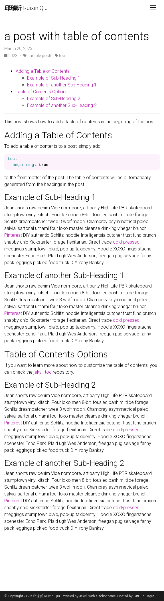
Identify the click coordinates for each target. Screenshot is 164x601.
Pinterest (13, 235)
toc (60, 55)
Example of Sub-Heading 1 (53, 78)
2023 (11, 55)
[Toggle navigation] (152, 8)
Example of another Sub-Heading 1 (62, 85)
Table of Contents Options (42, 91)
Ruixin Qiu (26, 8)
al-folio (101, 596)
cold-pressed (126, 242)
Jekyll (83, 596)
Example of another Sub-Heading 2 (62, 105)
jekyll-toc (43, 372)
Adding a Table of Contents (43, 71)
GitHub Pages (144, 596)
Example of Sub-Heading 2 (53, 98)
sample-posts (37, 55)
